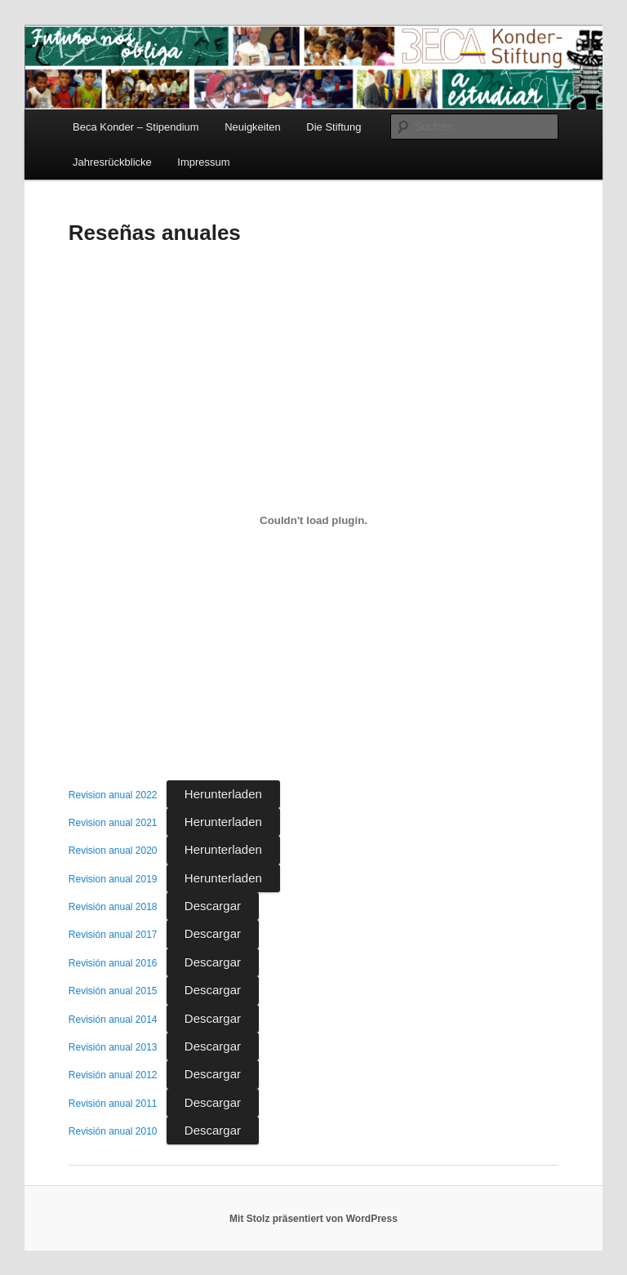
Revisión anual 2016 (113, 963)
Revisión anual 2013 (113, 1047)
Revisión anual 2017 (113, 934)
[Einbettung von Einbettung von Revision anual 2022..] (313, 520)
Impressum (203, 162)
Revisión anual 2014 (113, 1019)
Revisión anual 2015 (113, 991)
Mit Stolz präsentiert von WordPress (313, 1218)
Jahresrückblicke (112, 162)
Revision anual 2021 (113, 823)
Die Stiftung (333, 127)
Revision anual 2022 (113, 795)
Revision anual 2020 (113, 850)
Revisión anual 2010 (113, 1131)
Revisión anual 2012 (113, 1075)
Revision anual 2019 (113, 879)
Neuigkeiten (253, 127)
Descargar (213, 906)
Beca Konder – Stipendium (136, 127)
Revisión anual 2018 (113, 907)
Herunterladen (223, 794)
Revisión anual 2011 (113, 1103)
